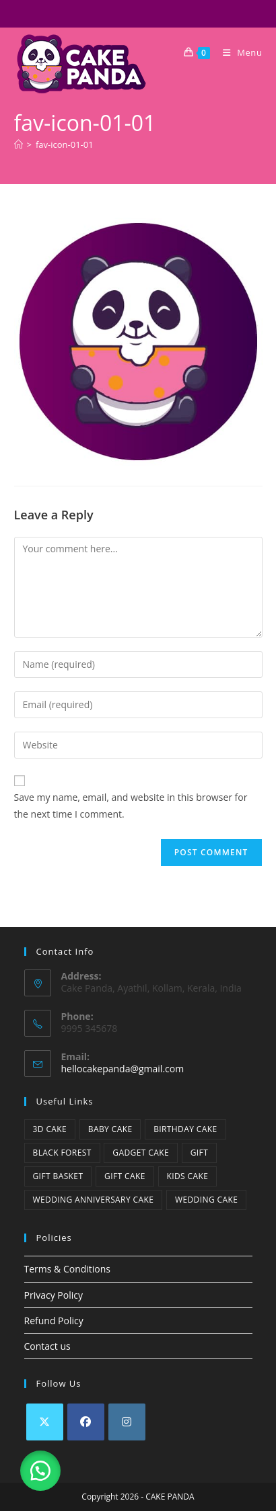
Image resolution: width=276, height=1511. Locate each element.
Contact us (47, 1346)
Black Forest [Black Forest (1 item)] (62, 1152)
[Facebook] (85, 1422)
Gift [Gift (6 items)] (199, 1152)
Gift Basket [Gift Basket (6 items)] (58, 1176)
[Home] (18, 144)
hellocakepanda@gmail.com (122, 1068)
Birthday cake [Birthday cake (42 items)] (185, 1129)
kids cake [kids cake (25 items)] (188, 1176)
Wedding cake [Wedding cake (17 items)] (206, 1199)
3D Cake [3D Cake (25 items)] (50, 1129)
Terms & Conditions (67, 1268)
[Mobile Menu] (238, 52)
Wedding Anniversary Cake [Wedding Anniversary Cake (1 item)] (93, 1199)
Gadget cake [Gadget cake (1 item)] (140, 1152)
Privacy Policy (53, 1295)
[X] (44, 1422)
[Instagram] (126, 1422)
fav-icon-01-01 (65, 144)
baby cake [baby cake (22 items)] (110, 1129)
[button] (40, 1471)
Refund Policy (53, 1320)
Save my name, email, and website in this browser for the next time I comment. (131, 805)
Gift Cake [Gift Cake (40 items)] (124, 1176)
